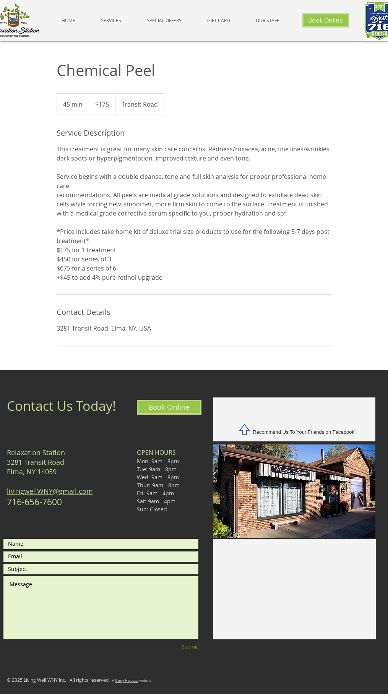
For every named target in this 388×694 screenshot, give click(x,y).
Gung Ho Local (126, 680)
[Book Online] (325, 20)
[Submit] (177, 647)
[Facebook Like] (294, 416)
